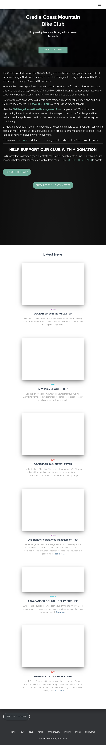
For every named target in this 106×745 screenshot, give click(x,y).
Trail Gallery (54, 732)
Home (13, 732)
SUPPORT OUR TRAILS (79, 160)
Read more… (59, 554)
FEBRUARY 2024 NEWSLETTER (53, 676)
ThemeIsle (62, 738)
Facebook (22, 140)
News (53, 309)
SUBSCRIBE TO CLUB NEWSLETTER (53, 185)
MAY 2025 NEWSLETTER (53, 389)
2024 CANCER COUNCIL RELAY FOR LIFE (53, 601)
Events (53, 597)
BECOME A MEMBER (16, 716)
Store (78, 732)
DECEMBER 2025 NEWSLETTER (53, 313)
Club (31, 732)
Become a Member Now (53, 50)
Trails (40, 732)
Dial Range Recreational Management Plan (37, 109)
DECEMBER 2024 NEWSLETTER (53, 464)
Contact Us (90, 732)
